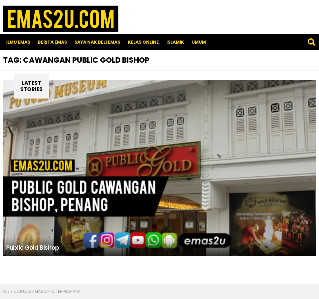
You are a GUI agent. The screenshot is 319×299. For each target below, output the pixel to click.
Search (311, 42)
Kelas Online (143, 42)
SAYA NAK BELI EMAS (97, 42)
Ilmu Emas (18, 42)
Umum (199, 42)
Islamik (175, 42)
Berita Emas (52, 42)
